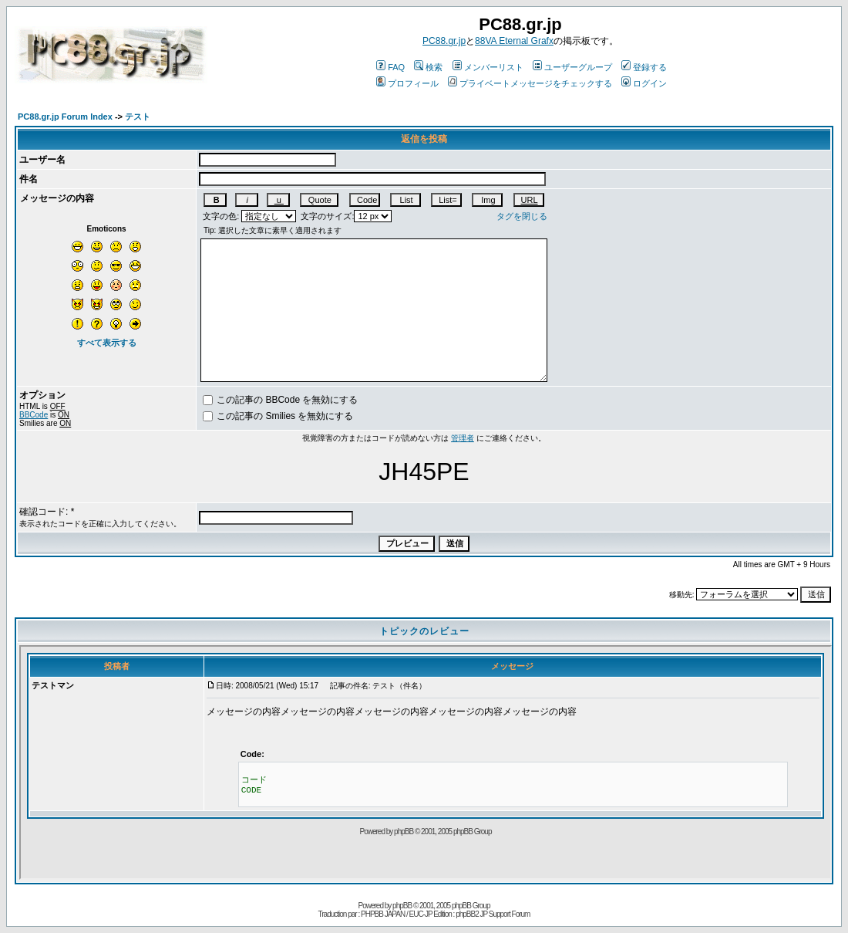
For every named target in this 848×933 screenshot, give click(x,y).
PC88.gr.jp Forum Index (65, 116)
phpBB (402, 905)
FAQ (390, 67)
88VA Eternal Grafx (514, 40)
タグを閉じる (521, 216)
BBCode (33, 415)
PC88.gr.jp (444, 40)
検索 (428, 67)
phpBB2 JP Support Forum (493, 914)
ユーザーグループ (572, 67)
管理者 (462, 438)
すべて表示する (106, 342)
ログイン (644, 83)
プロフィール (407, 83)
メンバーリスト (488, 67)
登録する (644, 67)
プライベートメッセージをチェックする (530, 83)
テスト (137, 116)
